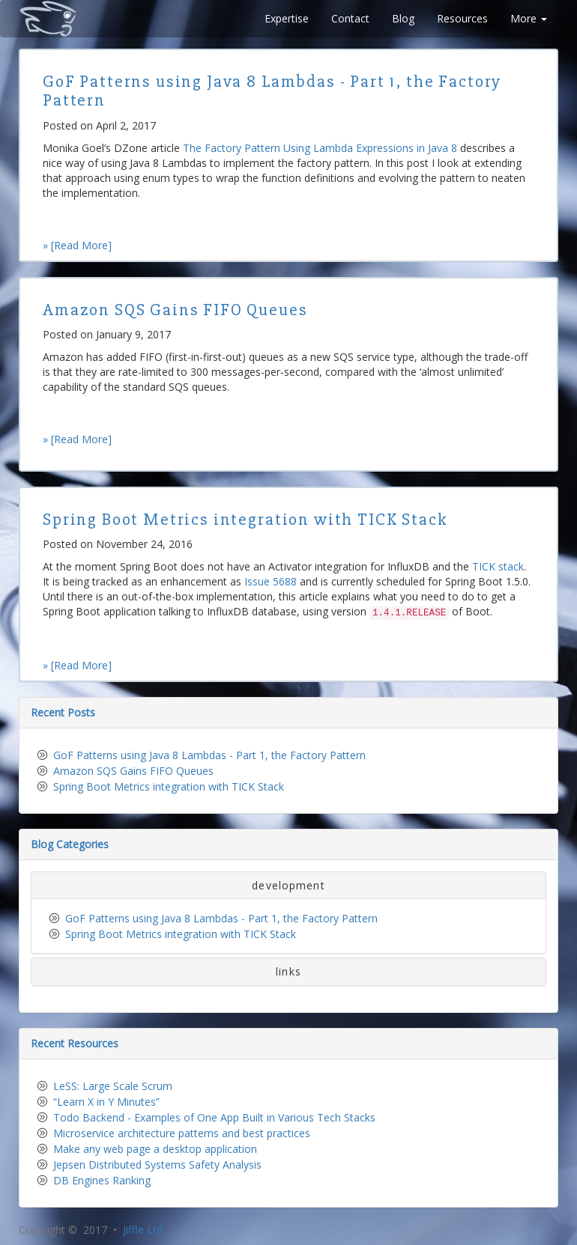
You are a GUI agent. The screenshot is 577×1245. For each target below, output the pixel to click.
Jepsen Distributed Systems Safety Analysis (157, 1164)
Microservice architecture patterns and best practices (181, 1133)
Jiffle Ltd (143, 1230)
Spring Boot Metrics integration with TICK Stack (168, 786)
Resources (462, 18)
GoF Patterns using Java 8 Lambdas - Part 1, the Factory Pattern (209, 755)
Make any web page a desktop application (155, 1149)
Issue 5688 (270, 581)
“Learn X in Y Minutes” (106, 1102)
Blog (403, 18)
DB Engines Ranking (102, 1180)
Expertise (287, 18)
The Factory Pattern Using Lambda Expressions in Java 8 (320, 148)
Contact (350, 18)
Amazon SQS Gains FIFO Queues (133, 771)
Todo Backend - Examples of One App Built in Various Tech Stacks (214, 1117)
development (288, 885)
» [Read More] (77, 245)
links (288, 971)
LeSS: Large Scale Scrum (112, 1086)
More (528, 18)
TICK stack (498, 566)
